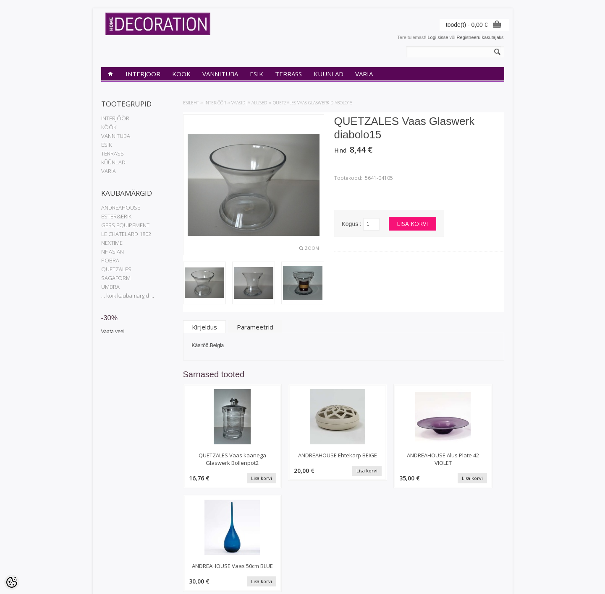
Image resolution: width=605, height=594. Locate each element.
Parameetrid (255, 327)
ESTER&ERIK (116, 216)
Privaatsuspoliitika (119, 541)
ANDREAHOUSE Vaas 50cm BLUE (467, 459)
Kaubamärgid (183, 534)
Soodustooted (184, 541)
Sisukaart (179, 555)
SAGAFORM (116, 278)
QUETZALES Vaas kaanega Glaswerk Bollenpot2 (221, 462)
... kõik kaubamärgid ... (127, 295)
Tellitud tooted (252, 548)
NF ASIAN (112, 251)
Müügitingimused (118, 562)
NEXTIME (112, 242)
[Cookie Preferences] (11, 582)
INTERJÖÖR (143, 74)
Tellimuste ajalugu (256, 541)
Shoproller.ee (490, 579)
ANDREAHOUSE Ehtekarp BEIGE (302, 459)
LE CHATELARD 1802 (126, 234)
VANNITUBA (220, 74)
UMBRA (110, 287)
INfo (105, 534)
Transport (111, 555)
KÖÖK (181, 74)
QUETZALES (116, 269)
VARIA (364, 74)
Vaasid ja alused (249, 103)
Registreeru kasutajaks (480, 37)
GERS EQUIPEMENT (125, 225)
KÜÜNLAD (328, 74)
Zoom (312, 248)
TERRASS (288, 74)
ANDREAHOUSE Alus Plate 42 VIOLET (384, 459)
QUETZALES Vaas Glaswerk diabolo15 (313, 103)
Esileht (191, 103)
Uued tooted (182, 548)
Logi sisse (438, 37)
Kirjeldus (204, 327)
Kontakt (109, 548)
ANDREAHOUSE (120, 207)
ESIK (256, 74)
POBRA (110, 260)
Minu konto (249, 534)
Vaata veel (113, 332)
